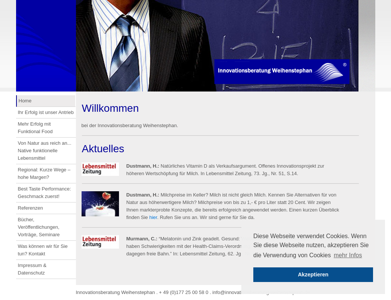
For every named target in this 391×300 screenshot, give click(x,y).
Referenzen (30, 208)
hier (153, 217)
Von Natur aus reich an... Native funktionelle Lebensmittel (44, 150)
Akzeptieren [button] (313, 275)
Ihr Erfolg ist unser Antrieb (46, 112)
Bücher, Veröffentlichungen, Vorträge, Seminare (39, 227)
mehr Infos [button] (348, 255)
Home (25, 101)
